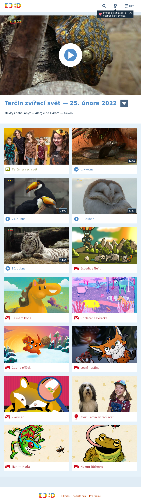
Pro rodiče (95, 496)
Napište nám (79, 496)
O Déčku (65, 496)
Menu (130, 6)
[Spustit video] (70, 55)
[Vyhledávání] (104, 6)
